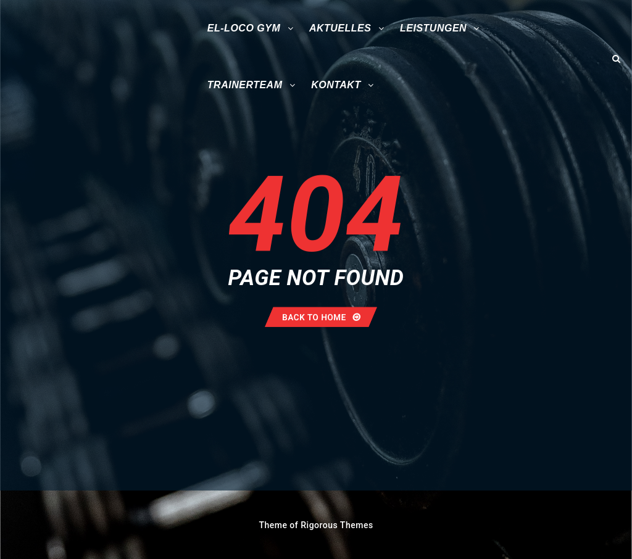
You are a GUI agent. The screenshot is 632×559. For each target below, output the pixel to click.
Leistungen (433, 28)
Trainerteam (245, 85)
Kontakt (336, 85)
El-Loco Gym (243, 28)
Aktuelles (340, 28)
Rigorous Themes (337, 525)
